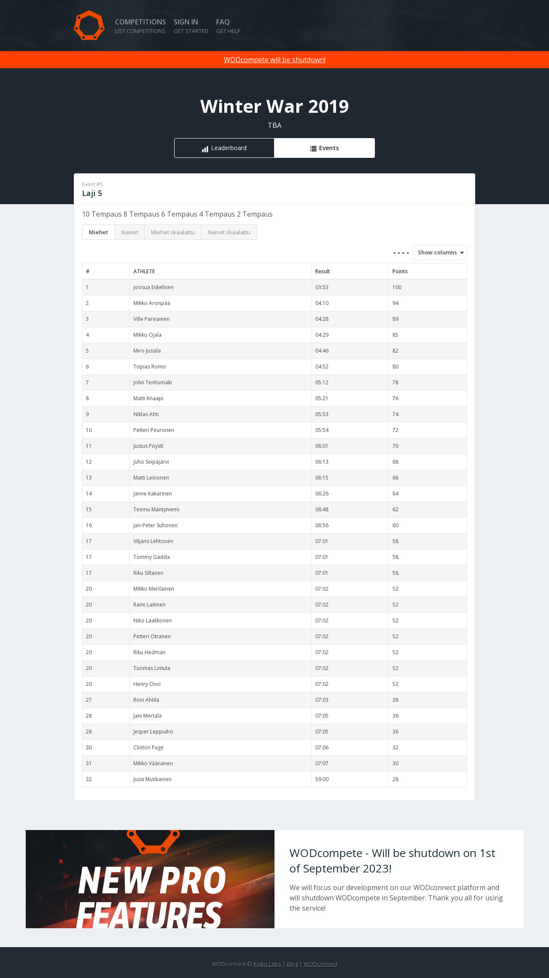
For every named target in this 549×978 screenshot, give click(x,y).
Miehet (98, 232)
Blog (292, 964)
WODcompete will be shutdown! (275, 59)
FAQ (228, 26)
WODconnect (321, 964)
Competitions (140, 26)
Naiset (129, 232)
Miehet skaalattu (173, 232)
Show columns (434, 252)
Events (329, 148)
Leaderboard (229, 148)
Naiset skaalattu (229, 232)
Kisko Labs (267, 964)
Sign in (191, 26)
